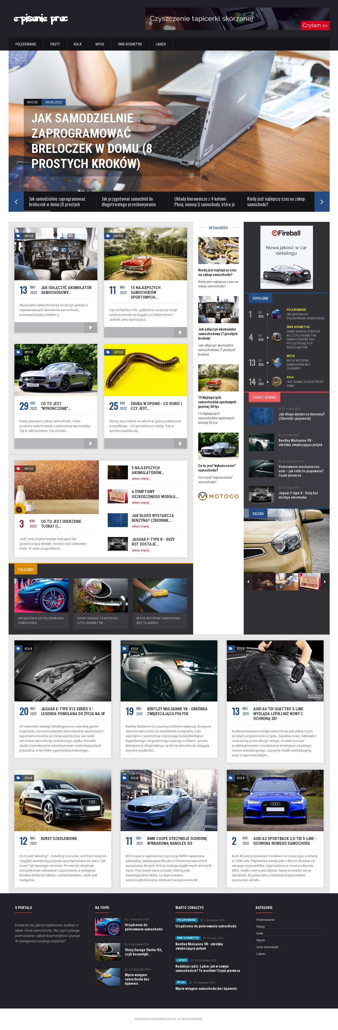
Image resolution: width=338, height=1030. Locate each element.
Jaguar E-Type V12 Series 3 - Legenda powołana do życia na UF (73, 711)
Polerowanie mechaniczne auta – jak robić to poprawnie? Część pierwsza (301, 471)
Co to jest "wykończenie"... (56, 406)
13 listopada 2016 (138, 969)
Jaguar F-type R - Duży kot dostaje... (153, 542)
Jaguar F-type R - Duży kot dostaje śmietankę (298, 495)
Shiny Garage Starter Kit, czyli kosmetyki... (143, 952)
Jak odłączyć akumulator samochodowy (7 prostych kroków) (218, 333)
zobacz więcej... (141, 478)
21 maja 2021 (289, 487)
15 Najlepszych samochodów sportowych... (146, 292)
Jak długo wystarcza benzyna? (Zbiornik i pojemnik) (302, 416)
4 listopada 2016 (137, 944)
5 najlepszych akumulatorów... (148, 470)
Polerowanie (25, 44)
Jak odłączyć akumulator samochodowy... (66, 290)
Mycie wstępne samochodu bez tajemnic (298, 364)
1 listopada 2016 (137, 919)
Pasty (55, 44)
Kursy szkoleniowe (59, 838)
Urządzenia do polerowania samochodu (305, 316)
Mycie (100, 44)
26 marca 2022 (290, 408)
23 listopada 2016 (204, 960)
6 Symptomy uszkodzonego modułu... (155, 494)
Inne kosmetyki (130, 44)
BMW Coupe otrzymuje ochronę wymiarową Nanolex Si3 (177, 841)
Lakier (161, 44)
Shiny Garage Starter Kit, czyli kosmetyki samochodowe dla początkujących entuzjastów (303, 339)
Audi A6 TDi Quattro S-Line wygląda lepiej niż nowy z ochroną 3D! (278, 714)
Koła (78, 44)
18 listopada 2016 (291, 461)
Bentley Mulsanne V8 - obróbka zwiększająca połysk (300, 442)
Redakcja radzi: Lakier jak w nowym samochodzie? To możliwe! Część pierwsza (207, 968)
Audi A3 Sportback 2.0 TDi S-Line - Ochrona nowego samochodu (285, 841)
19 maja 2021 (289, 435)
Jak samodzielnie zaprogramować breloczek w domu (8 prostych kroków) (91, 141)
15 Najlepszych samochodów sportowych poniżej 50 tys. (217, 402)
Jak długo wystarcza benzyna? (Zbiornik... (153, 518)
